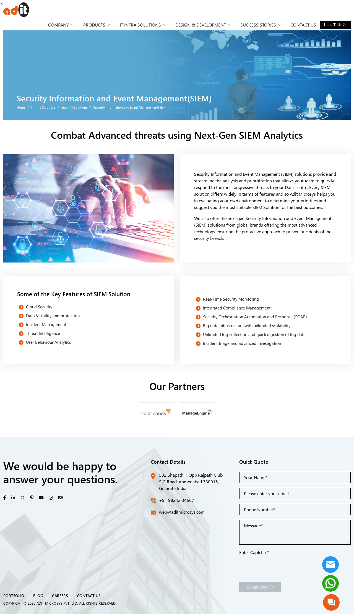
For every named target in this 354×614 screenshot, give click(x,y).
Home (21, 107)
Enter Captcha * (254, 552)
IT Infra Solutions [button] (140, 25)
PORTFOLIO (13, 595)
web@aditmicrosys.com (182, 512)
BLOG (38, 595)
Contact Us (303, 25)
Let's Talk (335, 24)
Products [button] (94, 25)
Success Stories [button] (258, 25)
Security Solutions (74, 107)
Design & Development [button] (200, 25)
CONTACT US (89, 595)
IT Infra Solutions (43, 107)
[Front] (16, 9)
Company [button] (58, 25)
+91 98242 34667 (176, 500)
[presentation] (281, 566)
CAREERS (60, 595)
